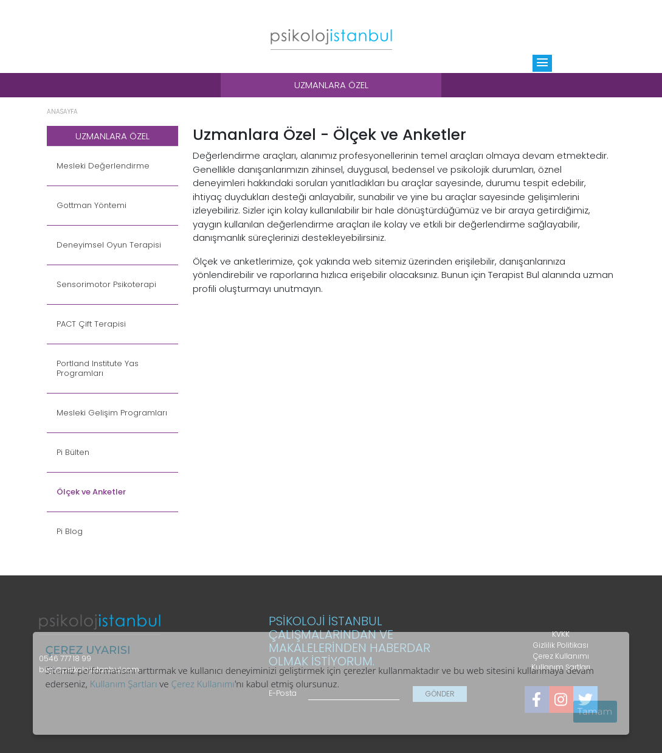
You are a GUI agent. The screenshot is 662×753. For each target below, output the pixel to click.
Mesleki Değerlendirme (103, 166)
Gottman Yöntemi (91, 205)
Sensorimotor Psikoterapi (106, 285)
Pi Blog (70, 531)
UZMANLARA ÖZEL (112, 136)
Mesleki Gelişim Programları (112, 413)
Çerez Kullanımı (203, 684)
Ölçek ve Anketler (91, 492)
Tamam (595, 711)
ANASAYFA (62, 111)
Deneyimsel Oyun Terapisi (109, 245)
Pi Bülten (73, 452)
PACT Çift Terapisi (91, 324)
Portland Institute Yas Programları (98, 368)
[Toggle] (542, 63)
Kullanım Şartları (123, 684)
